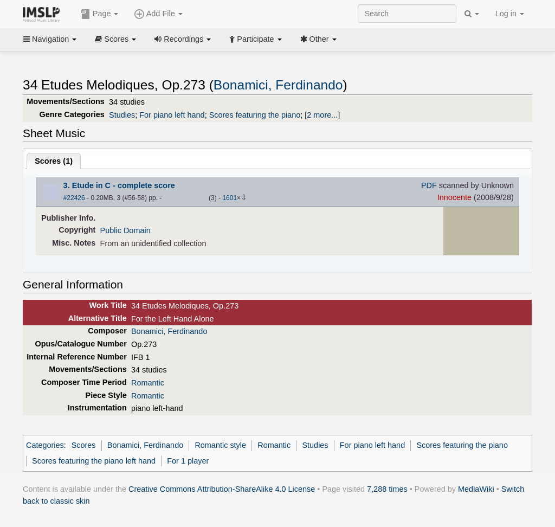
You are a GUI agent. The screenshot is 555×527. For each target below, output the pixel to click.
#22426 (74, 198)
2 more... (322, 115)
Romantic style (220, 445)
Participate (255, 39)
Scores (115, 39)
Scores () (54, 161)
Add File (158, 14)
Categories (45, 445)
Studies (122, 115)
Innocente (454, 197)
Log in (509, 13)
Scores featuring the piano (255, 115)
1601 (229, 198)
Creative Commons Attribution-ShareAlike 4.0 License (221, 489)
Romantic (147, 382)
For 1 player (188, 461)
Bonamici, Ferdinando (278, 85)
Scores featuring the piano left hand (94, 461)
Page (100, 14)
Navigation (49, 39)
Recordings (182, 39)
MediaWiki (476, 489)
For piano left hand (171, 115)
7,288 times (387, 489)
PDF (429, 185)
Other (318, 39)
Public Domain (125, 230)
